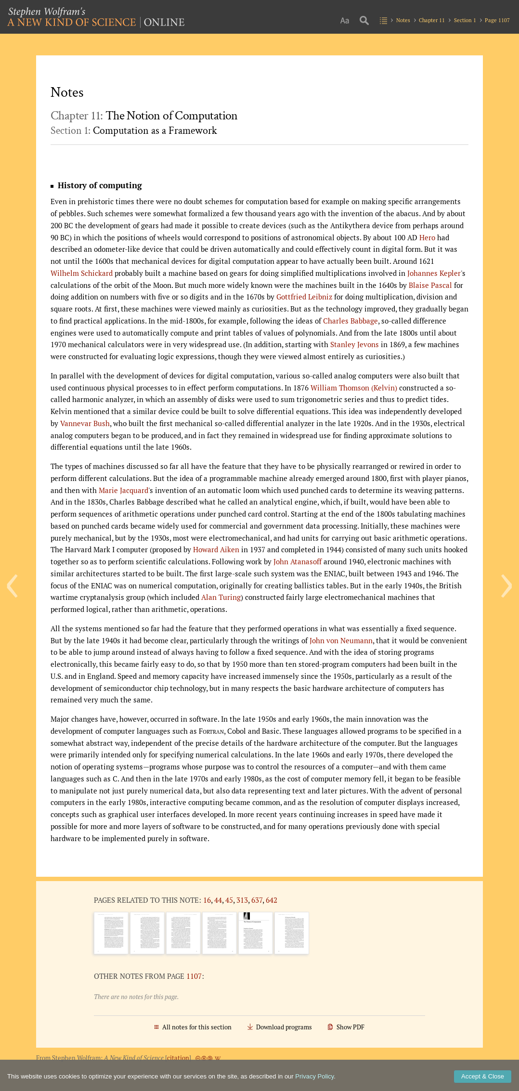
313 (242, 900)
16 (207, 900)
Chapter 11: (144, 116)
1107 (194, 976)
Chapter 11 (432, 20)
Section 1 (465, 20)
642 (271, 900)
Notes (403, 20)
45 (229, 900)
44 (218, 900)
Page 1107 (497, 20)
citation (178, 1058)
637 (256, 900)
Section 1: (134, 131)
